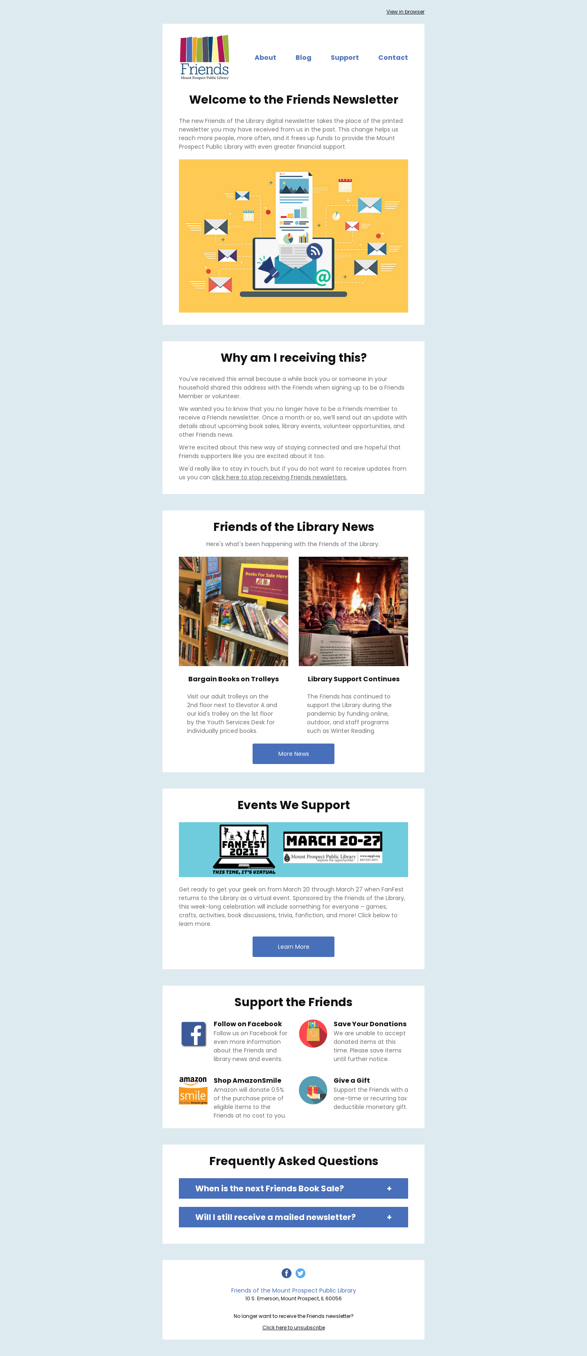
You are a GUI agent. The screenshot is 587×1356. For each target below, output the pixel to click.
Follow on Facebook (248, 1024)
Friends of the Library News (293, 527)
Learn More (293, 947)
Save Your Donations (370, 1024)
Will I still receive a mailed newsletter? (293, 1217)
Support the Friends (293, 1002)
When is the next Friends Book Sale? (293, 1188)
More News (293, 754)
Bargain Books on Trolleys (233, 679)
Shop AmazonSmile (247, 1080)
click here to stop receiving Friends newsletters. (279, 477)
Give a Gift (352, 1080)
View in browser (405, 11)
